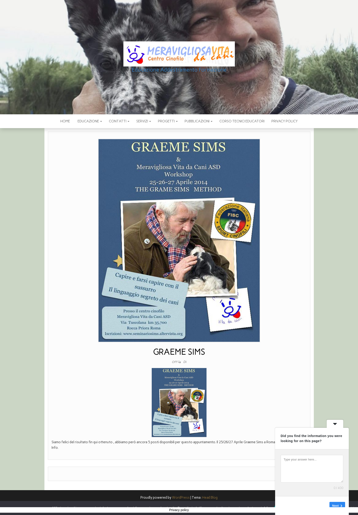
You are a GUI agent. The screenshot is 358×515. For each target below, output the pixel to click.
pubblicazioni (198, 121)
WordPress (181, 497)
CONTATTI (119, 121)
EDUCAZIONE (89, 121)
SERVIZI (143, 121)
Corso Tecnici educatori (242, 121)
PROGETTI (168, 121)
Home (65, 121)
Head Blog (210, 497)
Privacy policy (284, 121)
